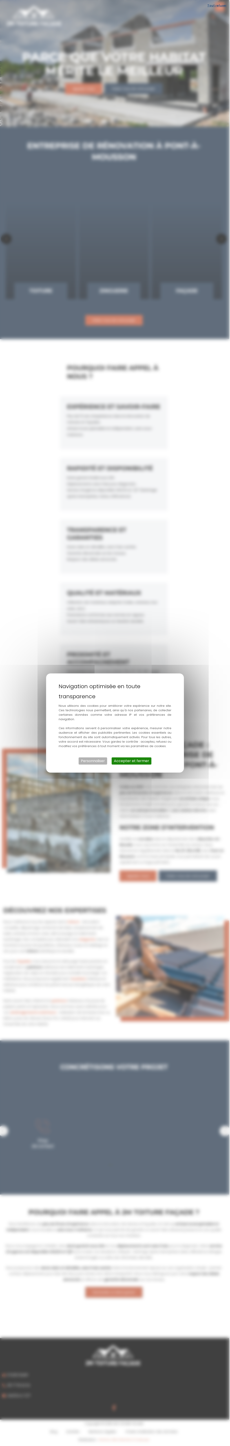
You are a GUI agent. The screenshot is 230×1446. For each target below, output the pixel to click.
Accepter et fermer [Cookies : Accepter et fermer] (131, 760)
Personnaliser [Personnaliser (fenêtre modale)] (93, 760)
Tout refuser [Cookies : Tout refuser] (217, 5)
